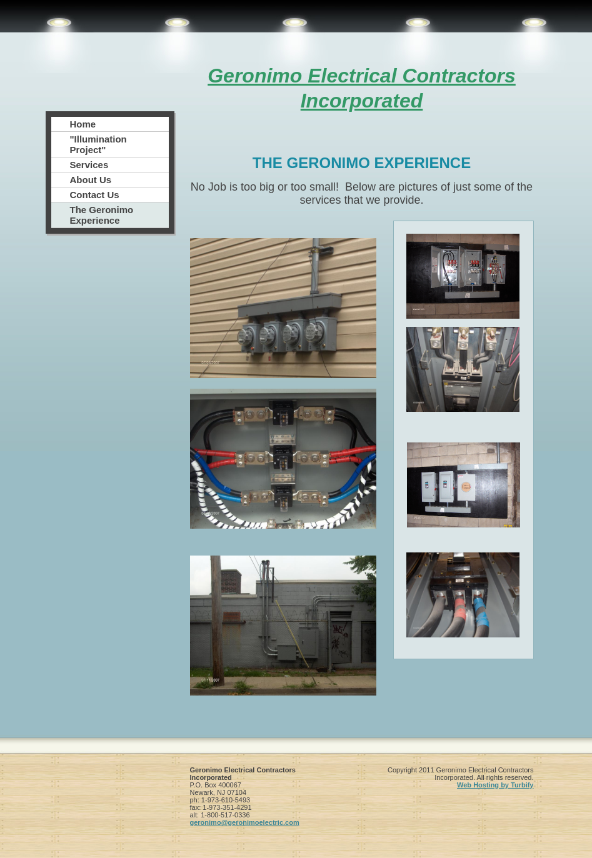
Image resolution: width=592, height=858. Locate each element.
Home (83, 124)
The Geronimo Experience (102, 215)
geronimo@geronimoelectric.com (244, 822)
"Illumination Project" (98, 144)
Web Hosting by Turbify (495, 785)
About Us (91, 179)
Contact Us (94, 194)
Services (89, 164)
